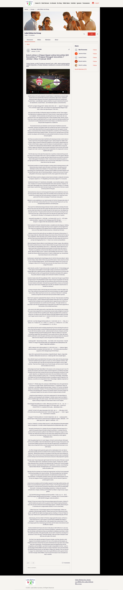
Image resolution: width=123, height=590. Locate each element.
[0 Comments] (66, 563)
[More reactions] (33, 563)
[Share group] (97, 34)
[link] (30, 39)
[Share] (69, 49)
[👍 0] (28, 563)
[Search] (84, 34)
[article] (48, 309)
